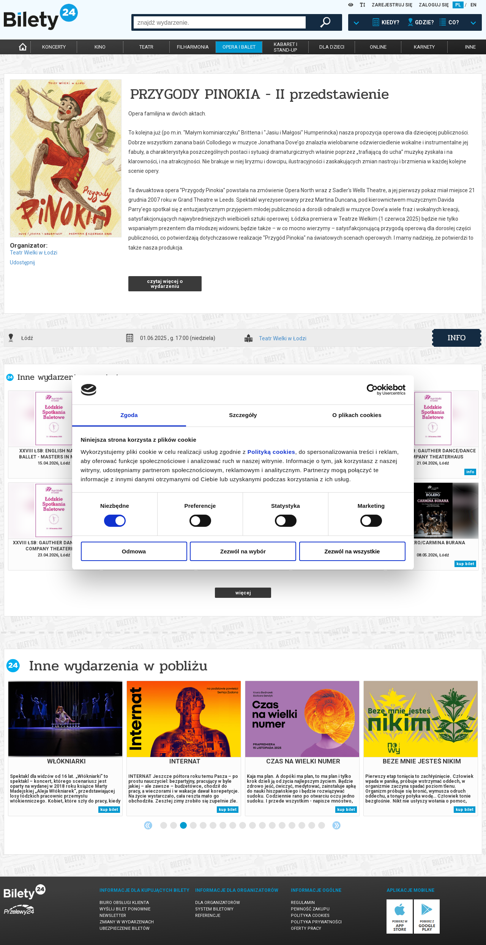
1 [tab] (164, 826)
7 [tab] (223, 826)
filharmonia (193, 47)
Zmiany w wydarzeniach (126, 922)
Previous (148, 825)
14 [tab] (292, 826)
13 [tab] (282, 826)
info (457, 337)
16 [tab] (312, 826)
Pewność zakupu (310, 909)
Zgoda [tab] (129, 415)
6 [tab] (213, 826)
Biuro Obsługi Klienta (124, 902)
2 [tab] (174, 826)
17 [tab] (322, 826)
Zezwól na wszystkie (352, 551)
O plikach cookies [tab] (356, 415)
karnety (424, 47)
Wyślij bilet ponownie (124, 909)
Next (336, 825)
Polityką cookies (271, 452)
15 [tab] (302, 826)
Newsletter (112, 915)
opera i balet (239, 47)
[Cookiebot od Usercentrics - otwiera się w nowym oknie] (372, 389)
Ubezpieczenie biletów (124, 928)
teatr (146, 47)
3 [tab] (184, 826)
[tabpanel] (65, 748)
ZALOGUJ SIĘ (434, 5)
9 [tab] (243, 826)
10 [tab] (253, 826)
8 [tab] (233, 826)
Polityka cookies (310, 915)
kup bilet (465, 563)
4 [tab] (193, 826)
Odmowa (134, 551)
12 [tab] (272, 826)
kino (100, 47)
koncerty (54, 47)
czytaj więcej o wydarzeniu (165, 283)
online (378, 47)
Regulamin (303, 902)
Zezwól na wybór (243, 551)
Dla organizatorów (217, 902)
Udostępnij (22, 262)
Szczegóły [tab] (243, 415)
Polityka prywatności (316, 922)
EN (473, 5)
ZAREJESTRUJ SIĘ (392, 5)
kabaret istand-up (285, 47)
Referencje (207, 915)
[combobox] (219, 22)
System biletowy (214, 909)
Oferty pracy (306, 928)
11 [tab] (263, 826)
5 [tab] (203, 826)
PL (458, 5)
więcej (243, 593)
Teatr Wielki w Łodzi (33, 253)
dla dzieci (331, 47)
